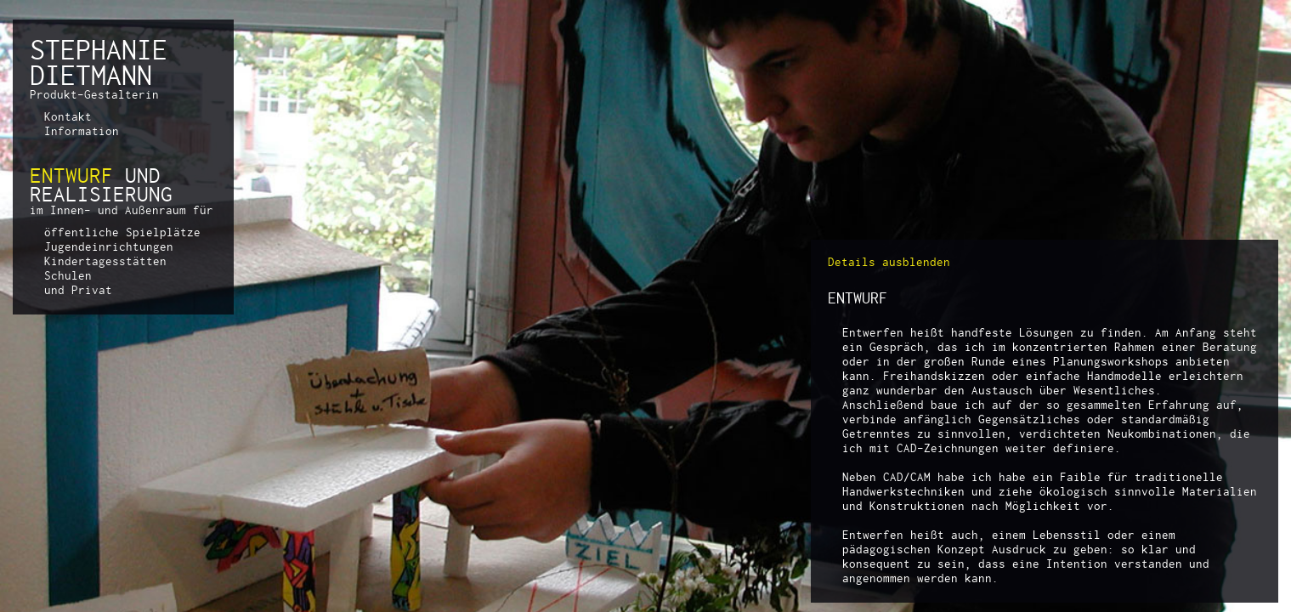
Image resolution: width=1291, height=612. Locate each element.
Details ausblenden (889, 262)
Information (81, 131)
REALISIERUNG (101, 194)
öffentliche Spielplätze (122, 232)
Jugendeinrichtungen (108, 246)
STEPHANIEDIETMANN (98, 62)
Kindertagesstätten (105, 261)
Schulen (68, 275)
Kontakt (68, 116)
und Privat (78, 290)
